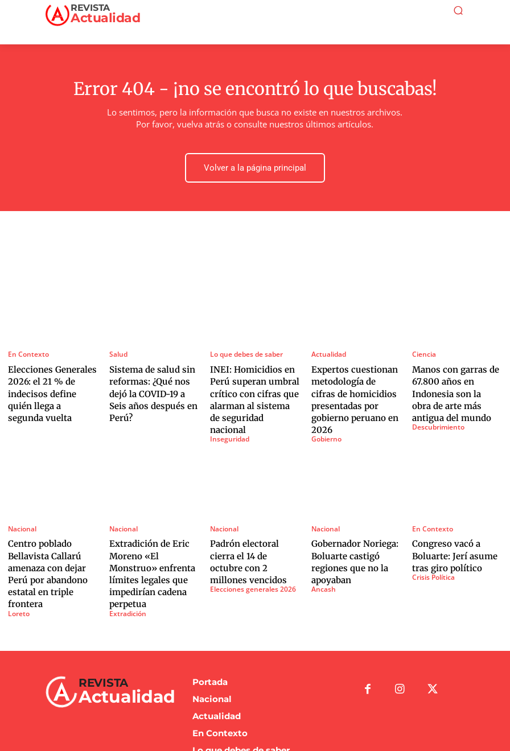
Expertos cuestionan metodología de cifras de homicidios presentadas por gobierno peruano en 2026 (355, 384)
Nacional (21, 503)
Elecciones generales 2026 (248, 546)
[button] (458, 10)
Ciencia (422, 350)
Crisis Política (431, 546)
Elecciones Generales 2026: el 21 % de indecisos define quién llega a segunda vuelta (49, 379)
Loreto (18, 566)
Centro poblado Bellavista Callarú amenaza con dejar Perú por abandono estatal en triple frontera (51, 537)
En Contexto (26, 350)
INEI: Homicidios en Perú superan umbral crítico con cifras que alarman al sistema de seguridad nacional (249, 384)
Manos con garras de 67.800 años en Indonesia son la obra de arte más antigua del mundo (456, 384)
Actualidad (327, 350)
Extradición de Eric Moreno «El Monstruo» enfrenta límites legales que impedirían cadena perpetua (152, 537)
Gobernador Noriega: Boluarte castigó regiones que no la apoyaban (348, 531)
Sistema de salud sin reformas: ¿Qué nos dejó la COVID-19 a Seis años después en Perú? (152, 379)
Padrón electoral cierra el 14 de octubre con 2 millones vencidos (251, 526)
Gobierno (325, 414)
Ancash (321, 556)
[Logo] (101, 14)
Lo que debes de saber (243, 350)
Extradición (126, 566)
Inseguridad (227, 414)
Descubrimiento (436, 414)
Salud (117, 350)
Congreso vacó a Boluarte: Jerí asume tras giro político (456, 526)
